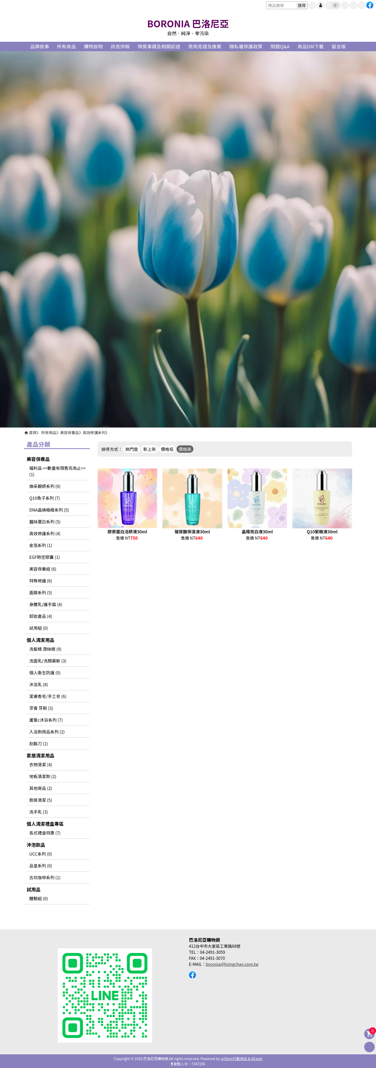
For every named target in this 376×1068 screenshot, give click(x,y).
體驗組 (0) (38, 898)
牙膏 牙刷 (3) (41, 708)
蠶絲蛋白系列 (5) (45, 521)
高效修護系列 (94, 432)
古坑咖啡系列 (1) (45, 877)
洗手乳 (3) (38, 812)
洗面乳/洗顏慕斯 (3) (48, 661)
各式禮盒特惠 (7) (45, 833)
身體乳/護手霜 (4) (45, 604)
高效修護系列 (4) (45, 533)
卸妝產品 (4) (40, 616)
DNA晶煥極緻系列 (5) (49, 510)
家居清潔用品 (41, 755)
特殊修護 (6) (40, 580)
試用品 (34, 889)
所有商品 (48, 432)
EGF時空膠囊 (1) (44, 557)
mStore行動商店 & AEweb (241, 1058)
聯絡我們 (361, 5)
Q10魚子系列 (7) (44, 498)
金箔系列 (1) (40, 545)
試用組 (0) (38, 628)
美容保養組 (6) (42, 569)
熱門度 (131, 449)
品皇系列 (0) (40, 865)
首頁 (33, 432)
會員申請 (312, 5)
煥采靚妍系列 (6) (45, 486)
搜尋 (302, 5)
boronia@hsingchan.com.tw (232, 964)
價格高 (185, 449)
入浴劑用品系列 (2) (47, 731)
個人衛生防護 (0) (45, 672)
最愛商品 (353, 5)
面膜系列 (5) (40, 592)
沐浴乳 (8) (38, 684)
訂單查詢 (345, 5)
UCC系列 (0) (40, 854)
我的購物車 (335, 5)
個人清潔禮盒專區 (45, 823)
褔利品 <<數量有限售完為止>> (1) (57, 471)
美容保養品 (69, 432)
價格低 (167, 449)
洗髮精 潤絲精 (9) (45, 649)
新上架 (149, 449)
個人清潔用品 (41, 640)
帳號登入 (320, 5)
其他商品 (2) (40, 788)
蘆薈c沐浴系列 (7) (46, 720)
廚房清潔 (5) (40, 800)
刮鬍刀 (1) (38, 743)
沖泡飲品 (36, 844)
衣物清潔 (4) (40, 764)
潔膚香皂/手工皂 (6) (48, 696)
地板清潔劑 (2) (42, 776)
